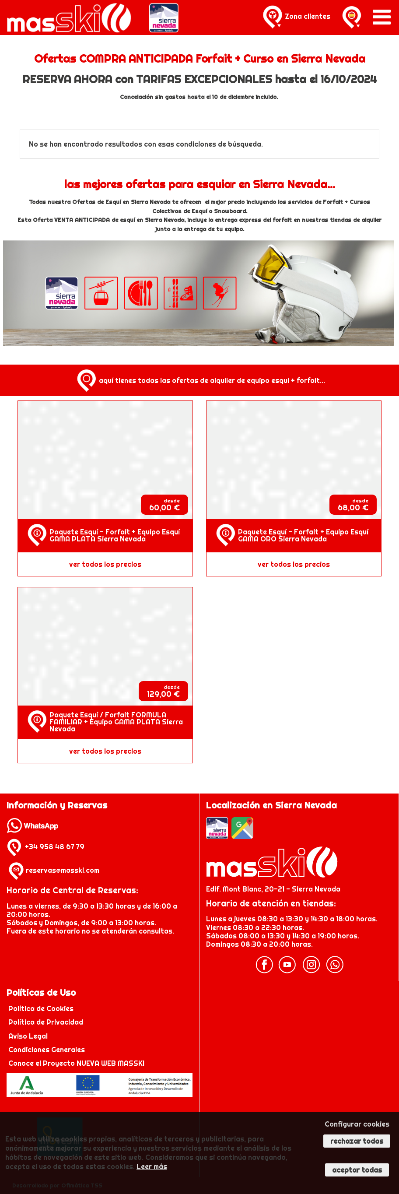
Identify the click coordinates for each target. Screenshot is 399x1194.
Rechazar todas (356, 1141)
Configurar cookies (357, 1124)
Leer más (151, 1166)
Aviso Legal (28, 1036)
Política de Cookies (41, 1008)
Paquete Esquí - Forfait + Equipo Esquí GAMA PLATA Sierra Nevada (114, 535)
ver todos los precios (105, 564)
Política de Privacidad (46, 1022)
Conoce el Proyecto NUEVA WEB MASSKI (75, 1063)
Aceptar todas (357, 1170)
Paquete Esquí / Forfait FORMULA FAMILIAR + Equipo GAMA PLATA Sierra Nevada (116, 721)
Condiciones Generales (46, 1049)
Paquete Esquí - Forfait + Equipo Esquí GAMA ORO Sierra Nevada (303, 535)
